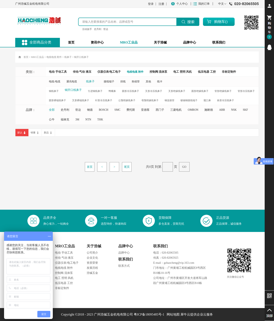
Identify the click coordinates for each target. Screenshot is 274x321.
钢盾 (90, 109)
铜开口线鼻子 (81, 57)
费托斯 (130, 109)
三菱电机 (176, 109)
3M (77, 119)
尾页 (127, 166)
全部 (52, 109)
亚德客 (145, 109)
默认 (19, 132)
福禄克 (65, 119)
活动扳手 (87, 29)
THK (100, 119)
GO (184, 166)
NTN (88, 119)
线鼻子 (68, 57)
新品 (46, 132)
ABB (222, 109)
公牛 (52, 119)
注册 (161, 3)
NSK (234, 109)
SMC (117, 109)
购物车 (219, 22)
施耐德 (208, 109)
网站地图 (172, 314)
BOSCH (103, 109)
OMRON (193, 109)
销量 (33, 132)
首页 (71, 42)
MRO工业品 (37, 57)
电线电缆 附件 (54, 57)
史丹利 (97, 29)
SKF (245, 109)
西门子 (160, 109)
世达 (105, 29)
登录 (151, 3)
